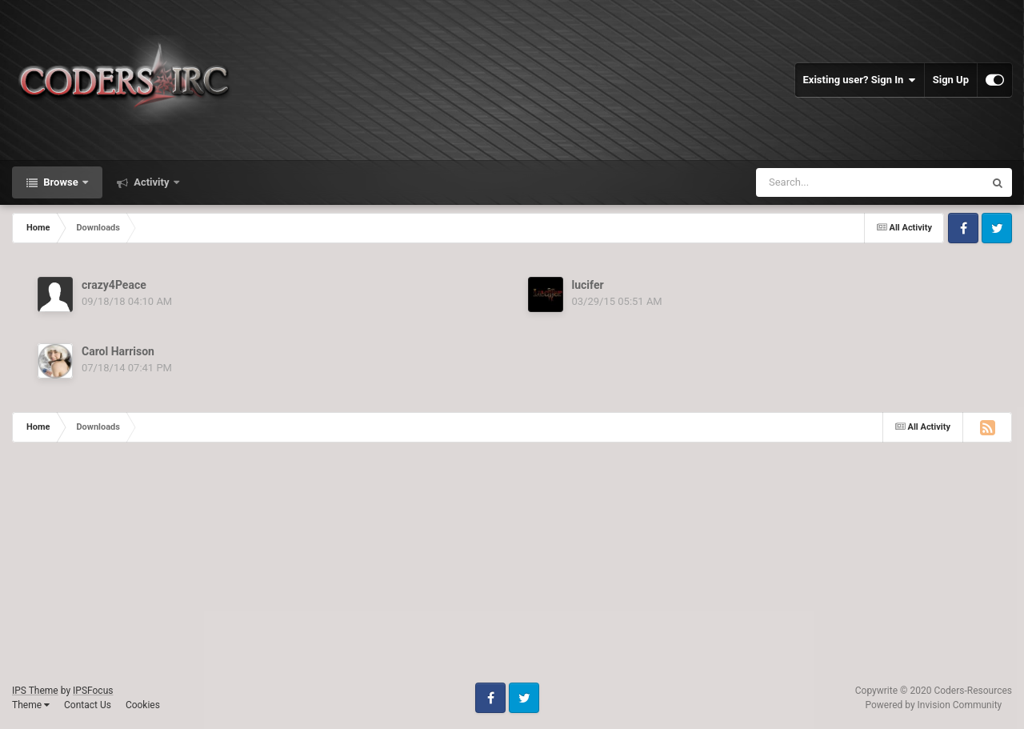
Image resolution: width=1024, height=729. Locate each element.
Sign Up (951, 80)
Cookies (143, 705)
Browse (61, 182)
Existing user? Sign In (859, 80)
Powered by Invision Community (934, 705)
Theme (31, 705)
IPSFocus (93, 690)
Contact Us (87, 705)
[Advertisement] (480, 571)
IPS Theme (35, 690)
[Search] (844, 182)
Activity (151, 182)
